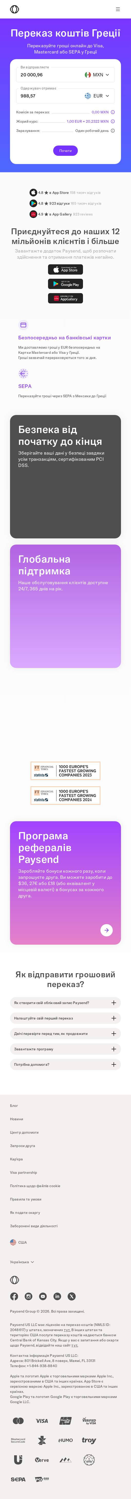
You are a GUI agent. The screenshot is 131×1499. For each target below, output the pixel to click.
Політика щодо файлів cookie (35, 1186)
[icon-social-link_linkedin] (57, 1296)
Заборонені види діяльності (34, 1226)
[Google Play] (65, 284)
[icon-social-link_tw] (72, 1296)
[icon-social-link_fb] (14, 1296)
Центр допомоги (24, 1132)
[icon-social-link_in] (28, 1296)
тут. (67, 1330)
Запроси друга (22, 1145)
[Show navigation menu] (118, 9)
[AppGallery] (65, 298)
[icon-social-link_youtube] (43, 1296)
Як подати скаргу (25, 1212)
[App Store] (65, 269)
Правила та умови (26, 1199)
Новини (16, 1119)
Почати (65, 150)
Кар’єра (16, 1159)
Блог (14, 1105)
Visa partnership (23, 1172)
